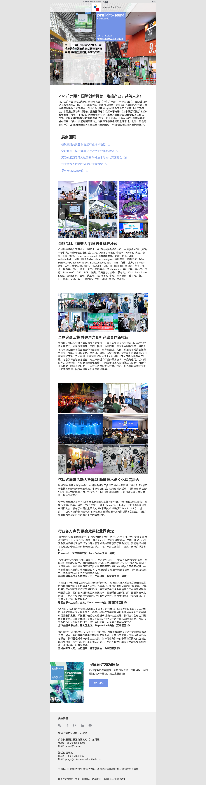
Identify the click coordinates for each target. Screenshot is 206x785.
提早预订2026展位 (72, 170)
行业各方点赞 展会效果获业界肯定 (82, 164)
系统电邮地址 (109, 769)
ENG (154, 1)
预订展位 (99, 682)
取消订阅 (96, 779)
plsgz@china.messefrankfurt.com (83, 759)
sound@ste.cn (72, 746)
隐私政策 (121, 779)
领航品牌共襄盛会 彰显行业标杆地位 (83, 144)
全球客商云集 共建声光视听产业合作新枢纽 (87, 151)
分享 (103, 779)
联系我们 (111, 779)
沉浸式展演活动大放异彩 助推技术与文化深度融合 (91, 157)
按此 (106, 2)
